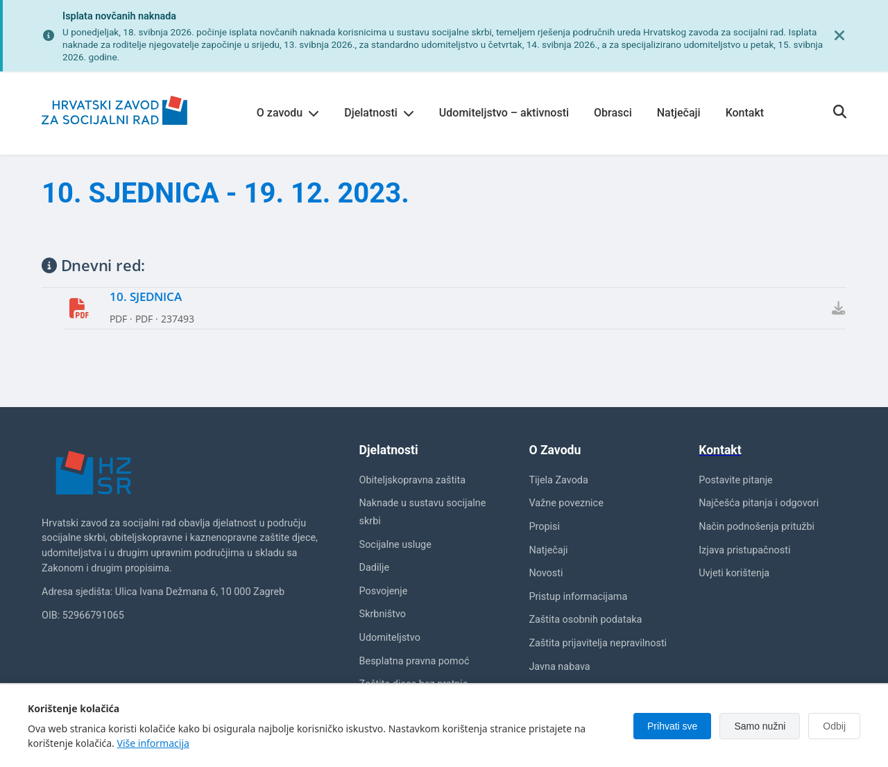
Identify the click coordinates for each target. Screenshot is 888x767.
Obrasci (613, 112)
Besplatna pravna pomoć (414, 661)
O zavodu (288, 112)
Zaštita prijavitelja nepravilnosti (598, 643)
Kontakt (745, 112)
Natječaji (679, 112)
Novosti (546, 573)
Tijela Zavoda (558, 480)
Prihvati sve (672, 726)
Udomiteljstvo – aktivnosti (504, 112)
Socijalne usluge (395, 545)
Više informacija (153, 743)
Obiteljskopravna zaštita (412, 480)
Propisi (544, 527)
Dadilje (374, 568)
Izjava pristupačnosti (744, 550)
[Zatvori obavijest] (839, 36)
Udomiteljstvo (389, 638)
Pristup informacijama (578, 597)
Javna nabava (559, 667)
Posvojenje (383, 591)
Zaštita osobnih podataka (585, 620)
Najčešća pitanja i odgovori (759, 504)
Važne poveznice (566, 504)
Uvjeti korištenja (734, 573)
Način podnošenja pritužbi (756, 527)
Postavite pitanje (736, 480)
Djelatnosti (379, 112)
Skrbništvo (382, 615)
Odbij (834, 726)
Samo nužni (759, 726)
